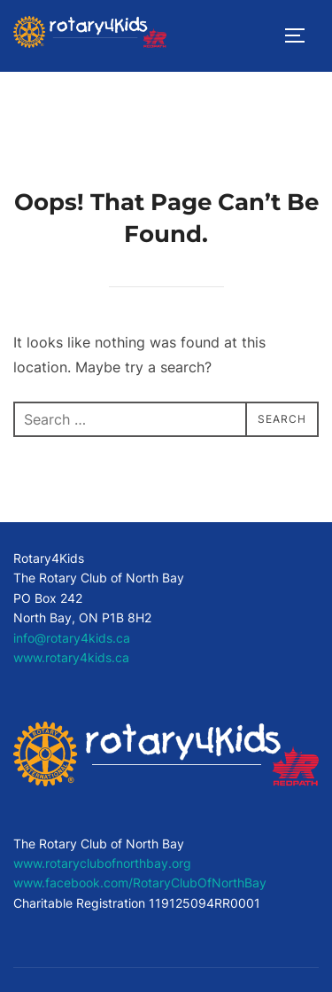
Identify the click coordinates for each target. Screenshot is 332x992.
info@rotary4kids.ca (71, 637)
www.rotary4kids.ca (71, 657)
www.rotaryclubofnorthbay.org (102, 863)
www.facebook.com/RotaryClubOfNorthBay (139, 882)
